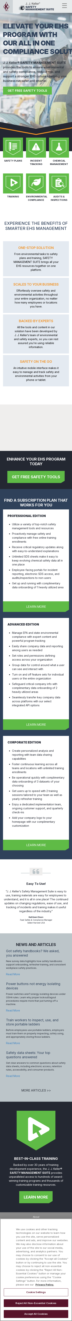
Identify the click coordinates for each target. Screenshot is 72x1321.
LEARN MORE (36, 607)
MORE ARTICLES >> (36, 1090)
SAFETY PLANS (13, 160)
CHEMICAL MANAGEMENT (59, 162)
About (36, 1216)
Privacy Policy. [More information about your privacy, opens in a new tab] (44, 1284)
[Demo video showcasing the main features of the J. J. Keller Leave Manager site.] (36, 424)
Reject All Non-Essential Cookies (35, 1303)
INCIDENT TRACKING (36, 162)
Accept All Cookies (36, 1313)
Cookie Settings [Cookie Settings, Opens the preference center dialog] (36, 1292)
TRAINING (13, 196)
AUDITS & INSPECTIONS (59, 198)
